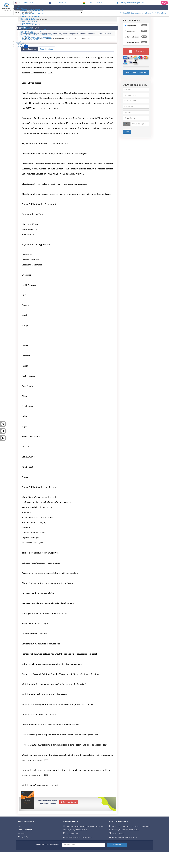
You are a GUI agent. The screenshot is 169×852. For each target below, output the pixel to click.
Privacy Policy (23, 837)
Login (164, 3)
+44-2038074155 (60, 3)
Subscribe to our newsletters (47, 844)
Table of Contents (46, 49)
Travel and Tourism (29, 40)
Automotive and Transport (33, 13)
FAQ (19, 826)
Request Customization (136, 72)
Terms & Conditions (25, 830)
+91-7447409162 (94, 3)
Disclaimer (21, 833)
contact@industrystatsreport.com (130, 2)
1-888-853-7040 (25, 3)
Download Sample (68, 802)
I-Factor (22, 46)
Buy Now (136, 51)
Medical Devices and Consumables (36, 35)
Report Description (29, 49)
